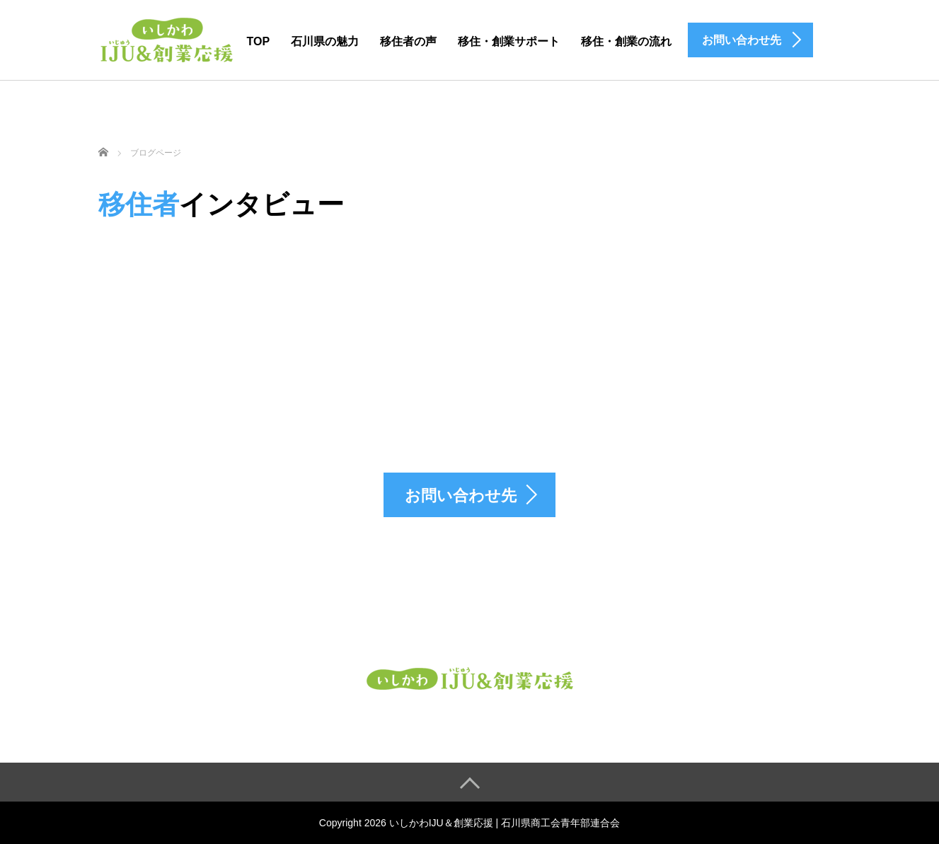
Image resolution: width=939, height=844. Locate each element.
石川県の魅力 (325, 41)
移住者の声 (408, 41)
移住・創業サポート (509, 41)
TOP (258, 41)
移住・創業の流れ (626, 41)
